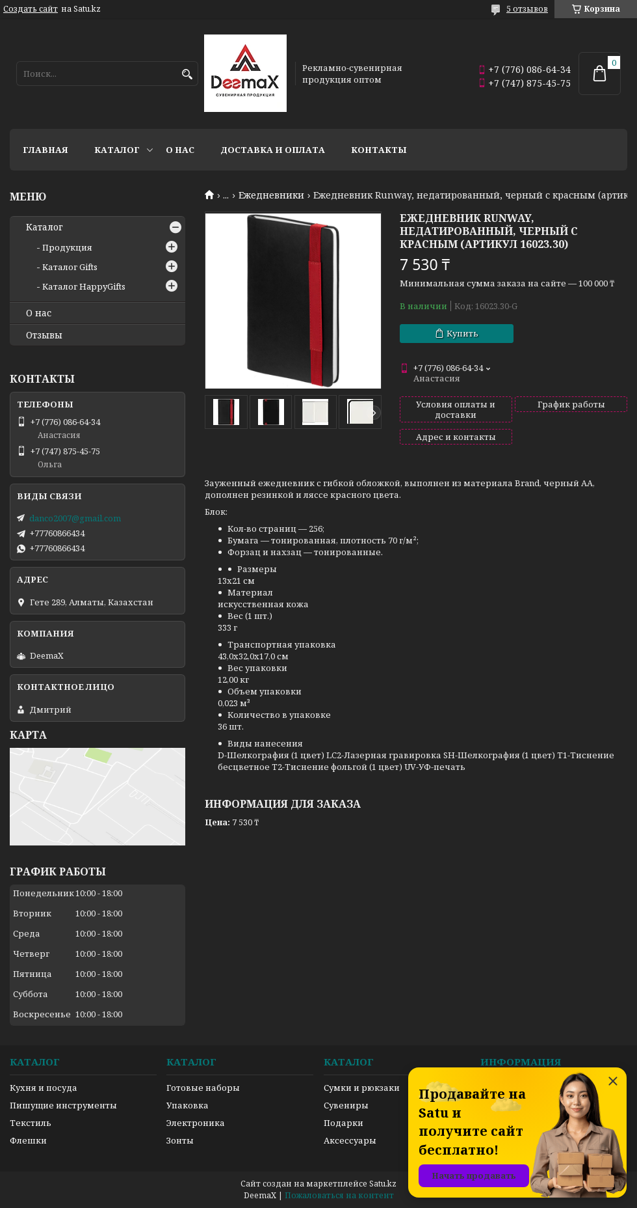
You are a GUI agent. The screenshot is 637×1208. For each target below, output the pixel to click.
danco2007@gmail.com (75, 518)
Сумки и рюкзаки (362, 1087)
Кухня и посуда (43, 1087)
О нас (180, 150)
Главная (45, 150)
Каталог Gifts (70, 267)
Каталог (117, 150)
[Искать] (187, 74)
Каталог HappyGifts (83, 286)
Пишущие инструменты (63, 1105)
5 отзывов (527, 8)
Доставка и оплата (272, 150)
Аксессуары (350, 1140)
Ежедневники (271, 195)
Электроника (195, 1123)
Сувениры (346, 1105)
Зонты (180, 1140)
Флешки (28, 1140)
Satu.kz (382, 1183)
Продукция (67, 247)
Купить (462, 333)
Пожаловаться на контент (339, 1195)
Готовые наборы (203, 1087)
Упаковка (187, 1105)
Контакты (379, 150)
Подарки (343, 1123)
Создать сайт (30, 9)
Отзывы (44, 335)
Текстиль (30, 1123)
